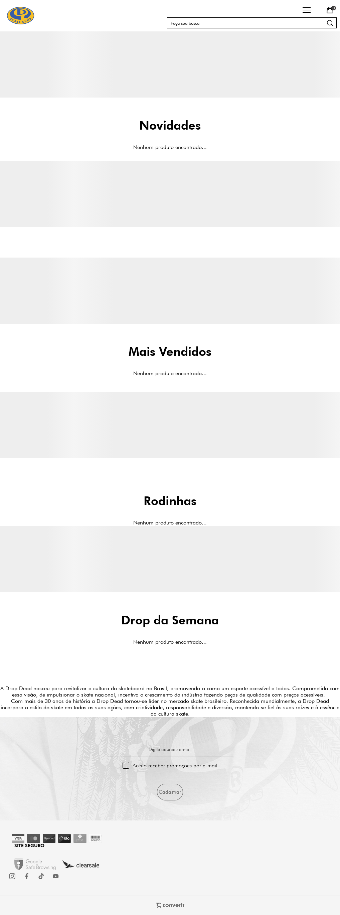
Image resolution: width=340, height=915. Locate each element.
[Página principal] (20, 15)
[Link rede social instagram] (13, 876)
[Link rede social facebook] (27, 876)
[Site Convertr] (170, 905)
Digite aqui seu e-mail (170, 749)
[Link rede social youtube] (56, 876)
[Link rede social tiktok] (41, 876)
